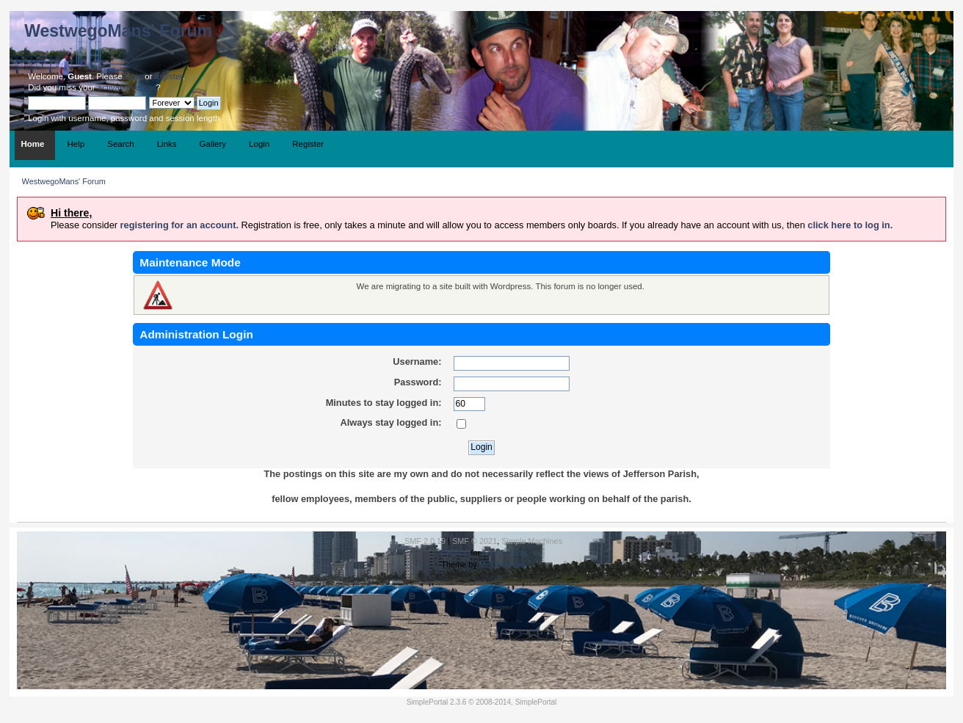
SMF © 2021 (474, 541)
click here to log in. (850, 224)
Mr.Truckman (502, 564)
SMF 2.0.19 (425, 541)
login (133, 76)
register (169, 76)
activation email (127, 87)
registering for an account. (179, 224)
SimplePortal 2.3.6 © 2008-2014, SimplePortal (482, 702)
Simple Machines (531, 541)
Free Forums (505, 552)
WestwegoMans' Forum (118, 30)
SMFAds (453, 552)
